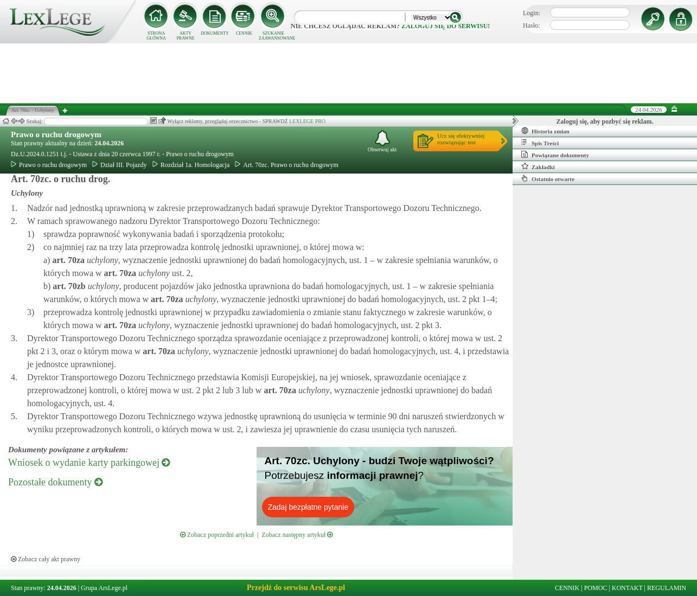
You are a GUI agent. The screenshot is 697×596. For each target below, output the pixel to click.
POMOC (596, 588)
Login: (531, 13)
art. (67, 260)
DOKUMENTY (215, 33)
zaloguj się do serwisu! (445, 26)
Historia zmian (545, 130)
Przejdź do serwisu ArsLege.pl (296, 588)
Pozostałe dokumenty (55, 482)
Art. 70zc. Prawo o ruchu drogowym (286, 165)
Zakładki (538, 166)
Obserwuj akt (382, 141)
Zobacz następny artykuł (296, 535)
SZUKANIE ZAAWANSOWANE (273, 36)
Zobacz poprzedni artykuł (217, 535)
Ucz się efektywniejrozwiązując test (460, 138)
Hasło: (531, 25)
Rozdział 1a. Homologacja (191, 165)
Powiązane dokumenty (555, 154)
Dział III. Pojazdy (119, 165)
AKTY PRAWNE (185, 36)
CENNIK (244, 33)
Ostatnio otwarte (547, 178)
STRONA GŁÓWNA (156, 36)
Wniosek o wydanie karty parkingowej (89, 462)
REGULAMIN (666, 588)
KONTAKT (627, 588)
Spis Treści (540, 142)
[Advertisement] (348, 73)
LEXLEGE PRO (307, 121)
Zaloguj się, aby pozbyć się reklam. (605, 121)
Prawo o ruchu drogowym (56, 134)
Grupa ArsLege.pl (104, 588)
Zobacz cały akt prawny (45, 559)
